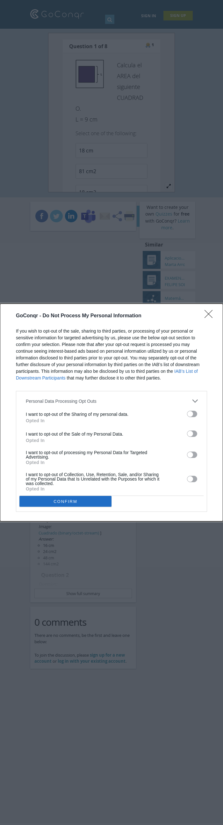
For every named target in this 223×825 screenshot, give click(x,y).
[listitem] (111, 401)
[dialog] (111, 412)
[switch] (192, 414)
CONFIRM (65, 501)
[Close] (211, 316)
